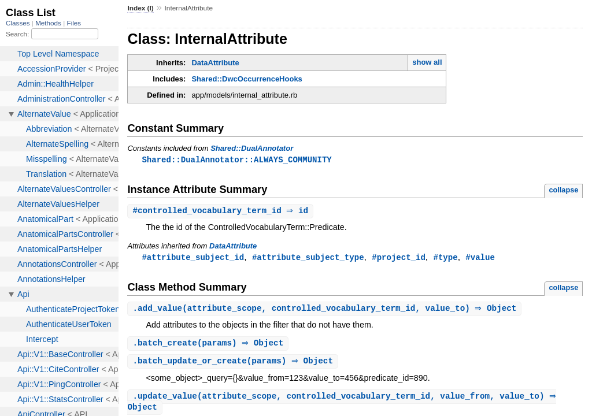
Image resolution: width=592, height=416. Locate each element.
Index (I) (140, 8)
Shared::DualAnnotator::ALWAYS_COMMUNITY (236, 159)
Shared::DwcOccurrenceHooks (246, 79)
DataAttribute (215, 62)
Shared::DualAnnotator (251, 148)
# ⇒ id (221, 211)
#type (445, 258)
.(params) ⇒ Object (209, 345)
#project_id (399, 258)
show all (427, 62)
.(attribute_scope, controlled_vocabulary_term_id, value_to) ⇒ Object (325, 310)
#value (480, 258)
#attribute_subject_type (308, 258)
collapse (563, 190)
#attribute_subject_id (193, 258)
